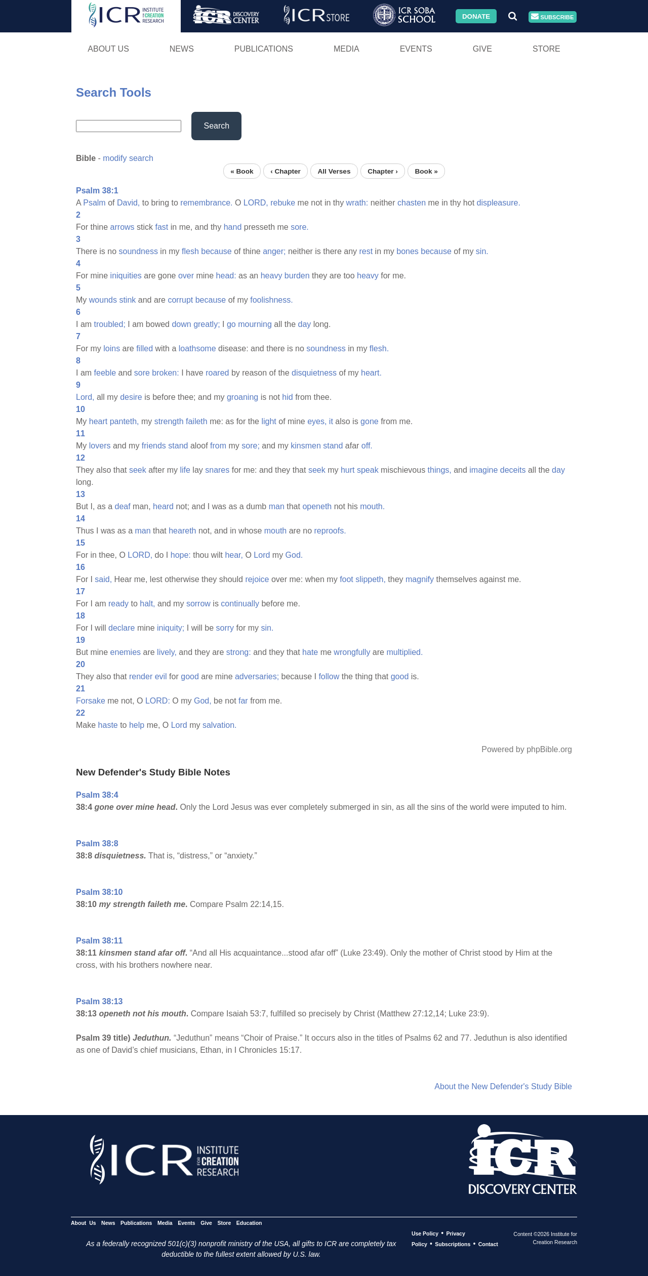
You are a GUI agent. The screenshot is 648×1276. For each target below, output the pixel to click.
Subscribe (552, 17)
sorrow (198, 603)
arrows (122, 227)
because (216, 251)
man (277, 506)
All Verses (334, 171)
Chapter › (383, 171)
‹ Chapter (285, 171)
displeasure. (498, 202)
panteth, (124, 421)
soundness (137, 251)
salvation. (219, 725)
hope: (181, 555)
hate (310, 652)
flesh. (379, 348)
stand (178, 445)
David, (128, 202)
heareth (182, 530)
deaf (122, 506)
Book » (426, 171)
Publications (263, 49)
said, (103, 579)
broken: (165, 372)
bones (407, 251)
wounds (103, 300)
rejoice (257, 579)
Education (249, 1223)
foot (346, 579)
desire (131, 397)
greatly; (206, 324)
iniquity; (170, 628)
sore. (300, 227)
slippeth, (370, 579)
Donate (476, 16)
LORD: (157, 700)
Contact (488, 1244)
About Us (108, 49)
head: (226, 275)
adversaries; (257, 676)
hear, (234, 555)
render (140, 676)
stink (127, 300)
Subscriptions (452, 1244)
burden (297, 275)
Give (482, 49)
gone (369, 421)
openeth (317, 506)
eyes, (317, 421)
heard (163, 506)
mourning (255, 324)
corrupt (180, 300)
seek (137, 470)
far (243, 700)
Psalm (94, 202)
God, (203, 700)
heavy (271, 275)
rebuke (282, 202)
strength (169, 421)
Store (546, 49)
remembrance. (206, 202)
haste (108, 725)
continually (240, 603)
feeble (105, 372)
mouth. (372, 506)
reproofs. (330, 530)
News (182, 49)
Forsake (90, 700)
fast (162, 227)
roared (217, 372)
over (186, 275)
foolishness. (271, 300)
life (185, 470)
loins (111, 348)
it (331, 421)
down (181, 324)
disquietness (314, 372)
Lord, (85, 397)
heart (98, 421)
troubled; (110, 324)
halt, (147, 603)
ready (118, 603)
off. (367, 445)
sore (142, 372)
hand (233, 227)
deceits (513, 470)
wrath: (357, 202)
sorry (225, 628)
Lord (262, 555)
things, (440, 470)
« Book (241, 171)
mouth (275, 530)
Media (346, 49)
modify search (128, 158)
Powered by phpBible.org (526, 749)
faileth (197, 421)
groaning (242, 397)
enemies (125, 652)
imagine (483, 470)
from (218, 445)
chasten (411, 202)
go (231, 324)
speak (368, 470)
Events (416, 49)
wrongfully (352, 652)
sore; (250, 445)
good (190, 676)
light (268, 421)
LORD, (256, 202)
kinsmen (306, 445)
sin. (482, 251)
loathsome (197, 348)
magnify (420, 579)
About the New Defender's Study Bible (503, 1086)
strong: (238, 652)
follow (328, 676)
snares (217, 470)
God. (294, 555)
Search (216, 125)
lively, (167, 652)
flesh (190, 251)
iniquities (126, 275)
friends (154, 445)
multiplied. (404, 652)
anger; (274, 251)
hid (287, 397)
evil (161, 676)
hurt (348, 470)
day (304, 324)
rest (366, 251)
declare (121, 628)
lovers (100, 445)
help (136, 725)
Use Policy (425, 1233)
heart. (371, 372)
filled (144, 348)
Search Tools (113, 92)
